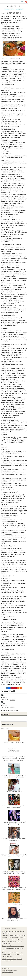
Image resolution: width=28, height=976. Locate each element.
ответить (12, 699)
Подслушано (19, 9)
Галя (3, 695)
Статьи (12, 9)
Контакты (3, 970)
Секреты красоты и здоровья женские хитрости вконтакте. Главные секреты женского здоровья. (12, 954)
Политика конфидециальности (7, 972)
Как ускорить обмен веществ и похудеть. (13, 946)
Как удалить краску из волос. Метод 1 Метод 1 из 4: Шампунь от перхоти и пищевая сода (12, 941)
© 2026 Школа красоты (6, 968)
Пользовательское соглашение (11, 970)
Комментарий (5, 714)
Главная (6, 9)
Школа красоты (14, 6)
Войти (23, 1)
